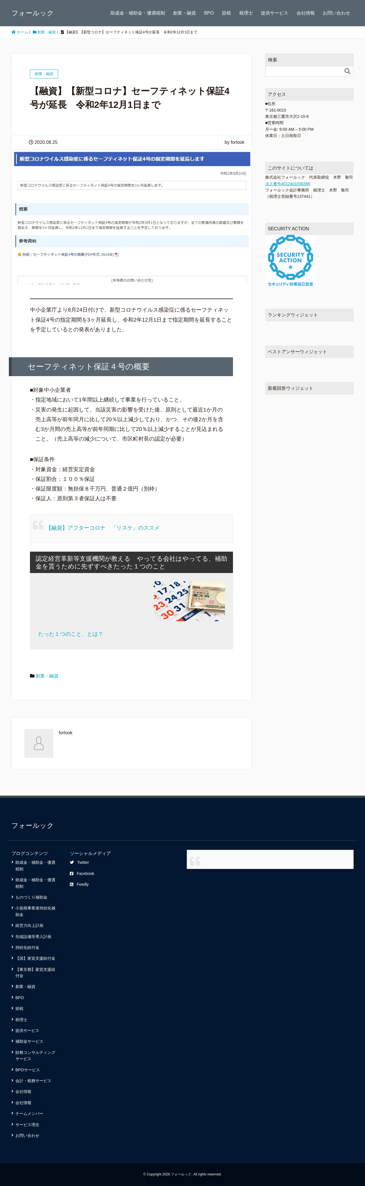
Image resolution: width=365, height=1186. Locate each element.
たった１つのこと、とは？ (70, 634)
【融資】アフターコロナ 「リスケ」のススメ (103, 528)
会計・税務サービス (33, 1080)
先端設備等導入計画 (33, 936)
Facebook (82, 873)
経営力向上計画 (29, 925)
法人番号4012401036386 (287, 183)
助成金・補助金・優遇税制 (137, 13)
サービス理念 (27, 1124)
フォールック (32, 13)
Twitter (79, 862)
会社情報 (306, 13)
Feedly (79, 884)
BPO (209, 13)
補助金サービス (29, 1041)
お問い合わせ (336, 13)
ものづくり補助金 (31, 897)
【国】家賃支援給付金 (35, 958)
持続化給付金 (27, 947)
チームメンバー (29, 1113)
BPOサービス (27, 1070)
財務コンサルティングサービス (35, 1055)
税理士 (246, 13)
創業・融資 (184, 13)
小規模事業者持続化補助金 (35, 911)
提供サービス (274, 13)
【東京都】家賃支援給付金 (35, 972)
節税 (226, 13)
